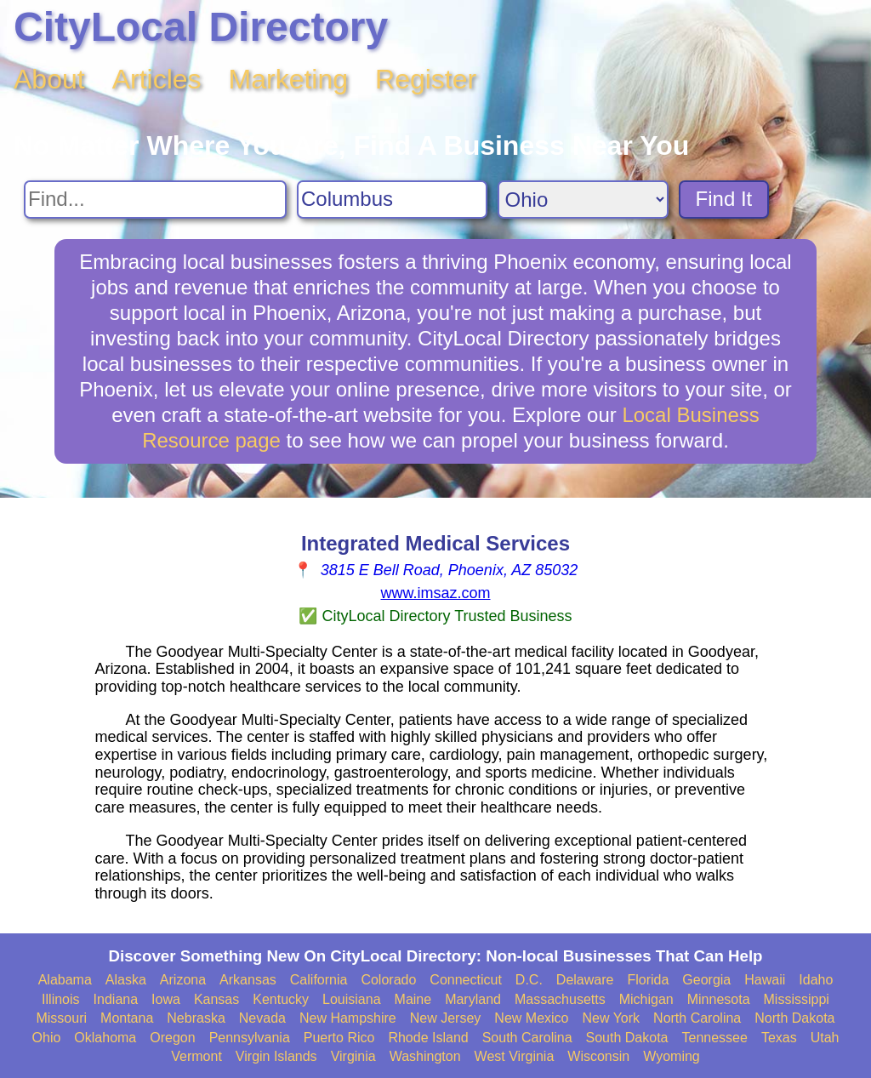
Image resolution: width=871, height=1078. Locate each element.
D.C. (529, 979)
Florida (648, 979)
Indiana (116, 999)
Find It (724, 198)
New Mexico (531, 1018)
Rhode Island (428, 1037)
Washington (425, 1056)
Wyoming (671, 1056)
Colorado (388, 979)
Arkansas (247, 979)
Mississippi (796, 999)
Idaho (816, 979)
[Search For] (155, 199)
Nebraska (196, 1018)
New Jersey (445, 1018)
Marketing (289, 79)
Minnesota (718, 999)
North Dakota (794, 1018)
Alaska (125, 979)
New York (611, 1018)
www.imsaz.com (435, 593)
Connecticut (466, 979)
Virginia (353, 1056)
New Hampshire (347, 1018)
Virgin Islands (276, 1056)
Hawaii (764, 979)
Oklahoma (105, 1037)
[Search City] (392, 199)
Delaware (585, 979)
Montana (126, 1018)
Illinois (60, 999)
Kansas (216, 999)
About (49, 79)
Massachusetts (560, 999)
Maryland (473, 999)
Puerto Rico (339, 1037)
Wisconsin (598, 1056)
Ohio (46, 1037)
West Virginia (515, 1056)
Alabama (65, 979)
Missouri (61, 1018)
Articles (157, 79)
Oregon (172, 1037)
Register (425, 79)
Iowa (165, 999)
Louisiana (351, 999)
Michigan (646, 999)
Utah (825, 1037)
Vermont (196, 1056)
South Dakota (627, 1037)
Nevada (262, 1018)
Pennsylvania (249, 1037)
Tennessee (714, 1037)
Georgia (706, 979)
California (319, 979)
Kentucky (281, 999)
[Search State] (583, 199)
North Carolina (697, 1018)
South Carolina (527, 1037)
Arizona (183, 979)
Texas (779, 1037)
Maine (413, 999)
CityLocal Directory (201, 26)
